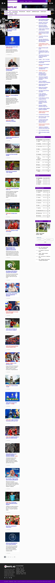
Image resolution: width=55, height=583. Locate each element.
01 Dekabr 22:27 (9, 33)
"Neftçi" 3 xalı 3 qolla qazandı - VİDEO (40, 234)
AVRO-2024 (11, 13)
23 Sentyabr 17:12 (9, 54)
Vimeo (9, 577)
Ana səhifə (6, 581)
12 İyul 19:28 (8, 553)
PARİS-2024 (28, 11)
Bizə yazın (30, 1)
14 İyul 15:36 (8, 406)
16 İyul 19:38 (8, 140)
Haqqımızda (22, 1)
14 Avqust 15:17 (9, 81)
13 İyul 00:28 (8, 529)
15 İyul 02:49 (8, 257)
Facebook (47, 1)
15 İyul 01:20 (8, 332)
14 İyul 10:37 (8, 440)
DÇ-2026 (6, 13)
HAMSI (49, 221)
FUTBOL (6, 11)
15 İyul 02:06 (8, 298)
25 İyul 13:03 (8, 123)
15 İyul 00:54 (8, 349)
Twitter (46, 1)
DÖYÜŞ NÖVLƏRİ (22, 11)
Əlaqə (26, 1)
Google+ (49, 1)
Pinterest (50, 1)
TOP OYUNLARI (15, 11)
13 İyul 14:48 (8, 512)
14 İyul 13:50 (8, 423)
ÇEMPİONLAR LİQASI (35, 11)
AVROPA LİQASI (43, 11)
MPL (10, 11)
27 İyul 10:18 (8, 106)
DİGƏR (16, 13)
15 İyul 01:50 (8, 315)
